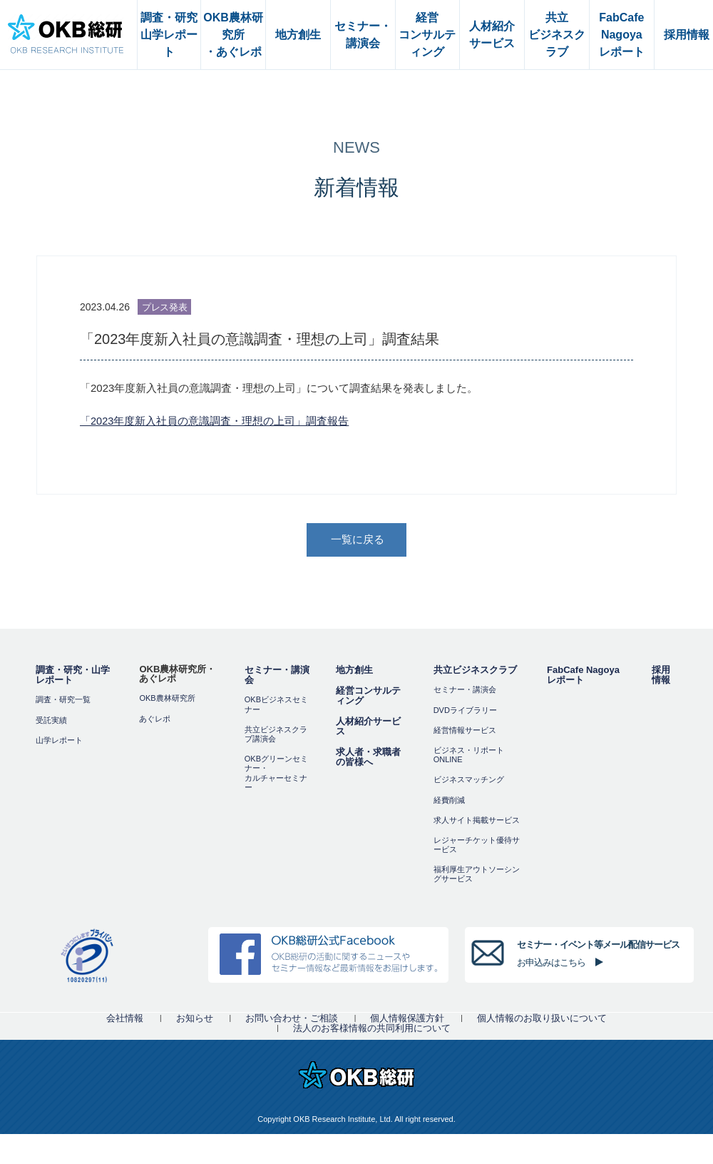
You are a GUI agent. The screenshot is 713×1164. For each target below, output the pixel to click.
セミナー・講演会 (277, 677)
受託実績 (51, 721)
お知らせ (194, 1019)
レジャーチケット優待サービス (477, 846)
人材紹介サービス (368, 728)
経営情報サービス (465, 731)
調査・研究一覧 (63, 701)
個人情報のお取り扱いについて (542, 1019)
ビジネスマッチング (469, 780)
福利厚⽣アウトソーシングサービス (477, 875)
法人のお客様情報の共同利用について (372, 1029)
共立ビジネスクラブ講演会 (276, 735)
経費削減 (449, 801)
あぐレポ (154, 720)
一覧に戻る (357, 541)
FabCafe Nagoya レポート (583, 677)
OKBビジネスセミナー (276, 706)
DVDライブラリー (465, 711)
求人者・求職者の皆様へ (368, 759)
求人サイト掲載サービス (477, 821)
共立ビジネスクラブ (475, 672)
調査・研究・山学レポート (73, 677)
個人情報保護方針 (407, 1019)
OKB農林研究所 (167, 700)
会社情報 (124, 1019)
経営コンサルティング (368, 697)
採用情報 (661, 677)
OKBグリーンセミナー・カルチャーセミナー (276, 774)
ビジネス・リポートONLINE (469, 756)
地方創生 (354, 672)
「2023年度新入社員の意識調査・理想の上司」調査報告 (214, 421)
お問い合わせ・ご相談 (291, 1019)
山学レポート (59, 741)
